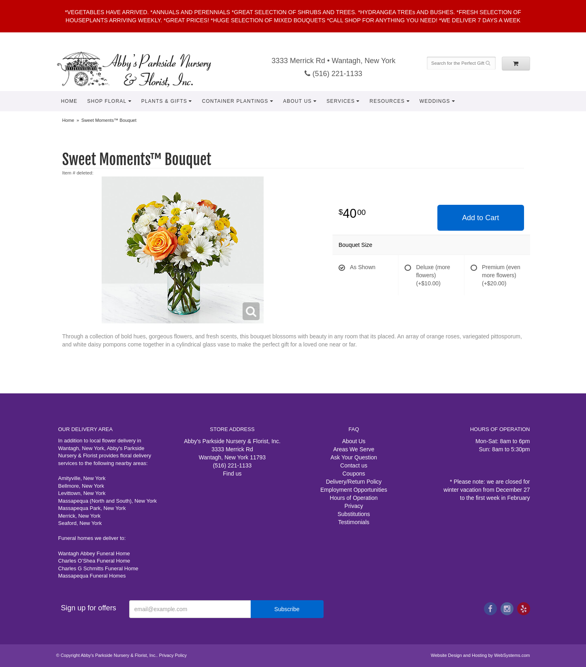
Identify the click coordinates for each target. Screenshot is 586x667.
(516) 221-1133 (333, 74)
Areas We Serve (354, 449)
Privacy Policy (173, 655)
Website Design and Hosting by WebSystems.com (480, 655)
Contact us (353, 465)
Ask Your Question (353, 457)
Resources (387, 101)
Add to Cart (480, 218)
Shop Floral (106, 101)
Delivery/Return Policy (354, 481)
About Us (297, 101)
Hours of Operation (353, 498)
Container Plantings (235, 101)
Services (340, 101)
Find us (232, 473)
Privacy (354, 506)
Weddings (435, 101)
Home (69, 101)
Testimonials (353, 522)
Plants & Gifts (164, 101)
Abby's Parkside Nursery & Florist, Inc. (142, 69)
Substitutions (353, 514)
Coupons (353, 473)
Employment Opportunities (353, 489)
